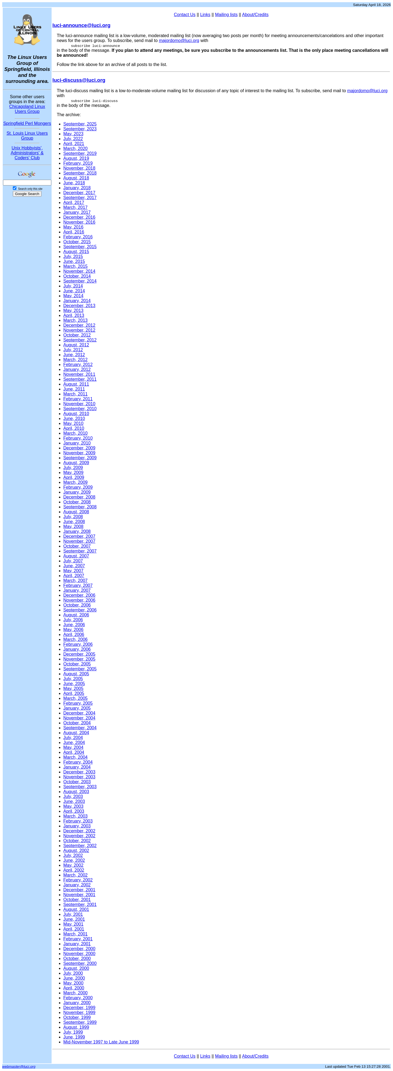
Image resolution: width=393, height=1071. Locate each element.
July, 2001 (73, 914)
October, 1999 (77, 1017)
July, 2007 (73, 561)
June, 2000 (74, 978)
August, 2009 (76, 462)
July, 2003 (73, 796)
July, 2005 (73, 678)
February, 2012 (78, 364)
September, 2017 (80, 197)
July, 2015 (73, 256)
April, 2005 (73, 693)
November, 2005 (79, 659)
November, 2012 (79, 330)
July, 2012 (73, 349)
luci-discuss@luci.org (78, 80)
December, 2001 (79, 889)
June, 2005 (74, 683)
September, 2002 (80, 845)
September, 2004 (80, 727)
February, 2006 (78, 644)
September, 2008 (80, 507)
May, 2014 (73, 295)
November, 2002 (79, 835)
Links (205, 14)
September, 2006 (80, 610)
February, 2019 (78, 163)
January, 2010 (77, 443)
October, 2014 (77, 276)
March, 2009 (75, 482)
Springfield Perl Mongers (27, 123)
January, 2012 (77, 369)
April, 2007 (73, 575)
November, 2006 (79, 600)
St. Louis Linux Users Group (27, 135)
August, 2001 (76, 909)
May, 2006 (73, 629)
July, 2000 (73, 973)
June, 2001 (74, 919)
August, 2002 (76, 850)
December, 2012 (79, 325)
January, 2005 (77, 708)
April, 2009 (73, 477)
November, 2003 (79, 777)
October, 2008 (77, 502)
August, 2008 (76, 511)
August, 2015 (76, 251)
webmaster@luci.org (18, 1066)
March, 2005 (75, 698)
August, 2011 (76, 384)
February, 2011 (78, 399)
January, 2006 (77, 649)
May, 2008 (73, 526)
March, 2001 (75, 934)
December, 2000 (79, 948)
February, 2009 (78, 487)
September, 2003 (80, 786)
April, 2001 (73, 929)
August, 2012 (76, 345)
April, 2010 (73, 428)
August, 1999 (76, 1027)
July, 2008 (73, 516)
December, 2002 (79, 831)
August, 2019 (76, 158)
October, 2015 (77, 241)
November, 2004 (79, 718)
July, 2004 (73, 737)
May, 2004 (73, 747)
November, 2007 (79, 541)
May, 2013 (73, 310)
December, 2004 (79, 713)
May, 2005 (73, 688)
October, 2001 (77, 899)
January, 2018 (77, 187)
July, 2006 (73, 619)
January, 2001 (77, 943)
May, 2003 (73, 806)
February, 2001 (78, 939)
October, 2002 (77, 840)
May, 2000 (73, 983)
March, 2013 (75, 320)
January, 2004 (77, 767)
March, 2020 (75, 148)
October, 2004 (77, 723)
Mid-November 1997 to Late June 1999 (101, 1042)
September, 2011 (80, 379)
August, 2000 (76, 968)
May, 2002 (73, 865)
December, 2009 (79, 448)
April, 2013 (73, 315)
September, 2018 (80, 173)
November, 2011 (79, 374)
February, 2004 (78, 762)
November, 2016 (79, 222)
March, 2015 (75, 266)
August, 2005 (76, 673)
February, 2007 (78, 585)
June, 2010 (74, 418)
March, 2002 (75, 875)
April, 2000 (73, 988)
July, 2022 (73, 138)
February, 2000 (78, 997)
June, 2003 (74, 801)
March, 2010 (75, 433)
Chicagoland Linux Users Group (27, 109)
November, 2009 (79, 453)
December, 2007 (79, 536)
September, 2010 (80, 408)
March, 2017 (75, 207)
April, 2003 (73, 811)
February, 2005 (78, 703)
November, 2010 (79, 403)
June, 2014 (74, 291)
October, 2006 (77, 605)
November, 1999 (79, 1012)
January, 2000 (77, 1002)
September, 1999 (80, 1022)
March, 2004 (75, 757)
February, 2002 (78, 880)
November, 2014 (79, 271)
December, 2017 (79, 192)
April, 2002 (73, 870)
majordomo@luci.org (179, 40)
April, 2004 (73, 752)
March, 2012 (75, 359)
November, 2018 (79, 168)
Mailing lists (226, 14)
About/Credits (255, 14)
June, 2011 (74, 389)
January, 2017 (77, 212)
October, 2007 (77, 546)
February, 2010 (78, 438)
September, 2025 (80, 124)
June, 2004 (74, 742)
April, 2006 (73, 634)
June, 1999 (74, 1037)
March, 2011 (75, 394)
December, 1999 (79, 1007)
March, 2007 (75, 580)
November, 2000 (79, 953)
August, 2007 (76, 556)
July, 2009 (73, 467)
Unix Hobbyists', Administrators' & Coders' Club (27, 153)
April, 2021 (73, 143)
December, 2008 (79, 497)
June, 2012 (74, 354)
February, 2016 (78, 237)
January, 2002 (77, 885)
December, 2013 (79, 305)
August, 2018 (76, 178)
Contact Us (184, 14)
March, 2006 (75, 639)
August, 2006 (76, 615)
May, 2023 (73, 133)
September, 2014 (80, 281)
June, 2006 (74, 624)
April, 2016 (73, 232)
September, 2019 (80, 153)
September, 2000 (80, 963)
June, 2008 (74, 521)
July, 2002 (73, 855)
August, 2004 (76, 732)
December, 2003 (79, 772)
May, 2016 (73, 227)
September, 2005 (80, 669)
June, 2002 (74, 860)
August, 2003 (76, 791)
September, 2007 (80, 551)
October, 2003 (77, 781)
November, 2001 (79, 894)
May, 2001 (73, 924)
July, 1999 (73, 1032)
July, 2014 (73, 286)
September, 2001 (80, 904)
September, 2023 (80, 129)
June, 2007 (74, 565)
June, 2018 (74, 183)
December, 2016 (79, 217)
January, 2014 (77, 300)
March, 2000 (75, 993)
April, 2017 (73, 202)
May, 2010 (73, 423)
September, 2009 (80, 457)
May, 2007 (73, 570)
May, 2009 (73, 472)
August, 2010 (76, 413)
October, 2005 (77, 664)
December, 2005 (79, 654)
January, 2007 (77, 590)
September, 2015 (80, 246)
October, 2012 (77, 335)
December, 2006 (79, 595)
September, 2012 (80, 340)
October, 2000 (77, 958)
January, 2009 (77, 492)
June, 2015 (74, 261)
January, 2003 (77, 826)
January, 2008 (77, 531)
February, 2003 (78, 821)
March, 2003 (75, 816)
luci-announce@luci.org (81, 25)
